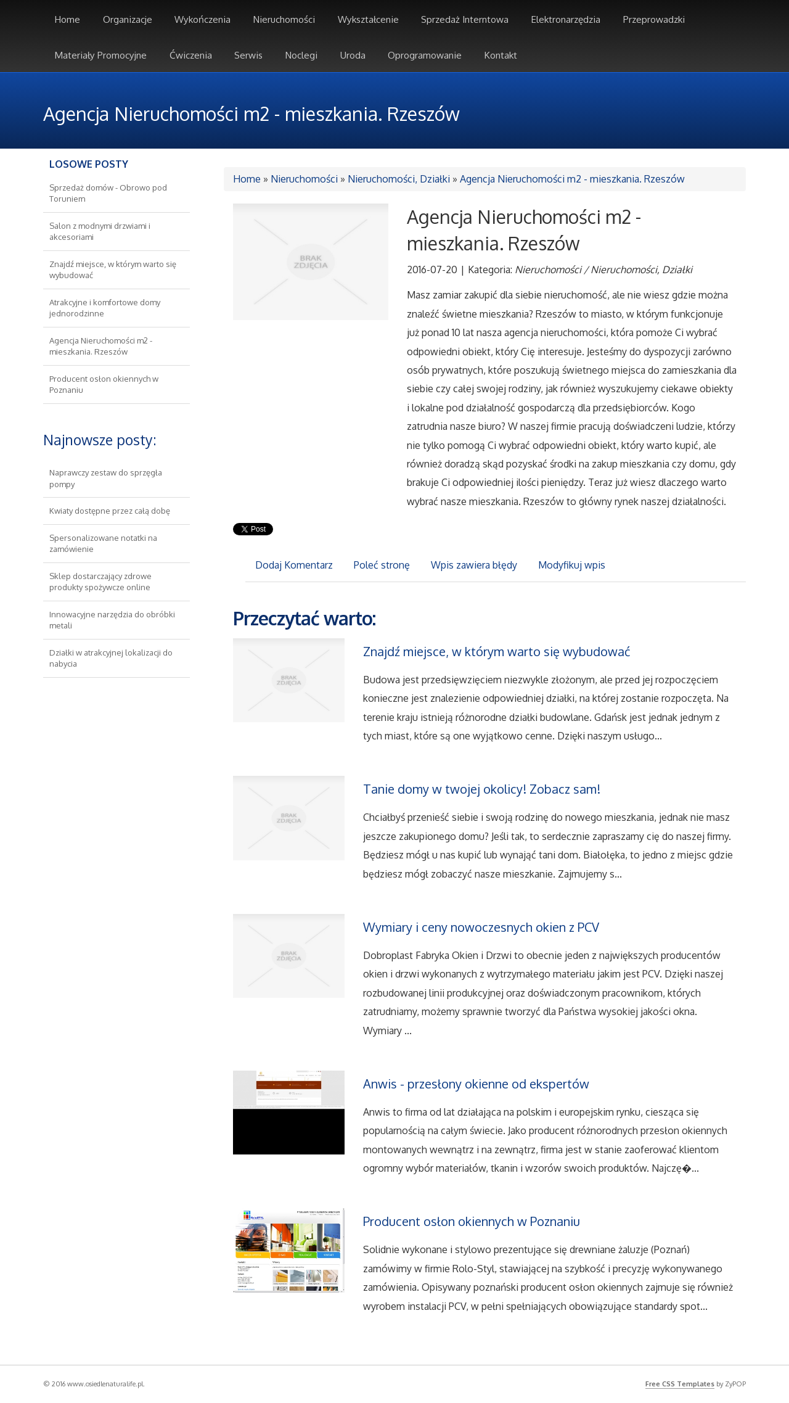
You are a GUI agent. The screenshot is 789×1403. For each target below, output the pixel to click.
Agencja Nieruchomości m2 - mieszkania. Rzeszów (572, 179)
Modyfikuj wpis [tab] (571, 565)
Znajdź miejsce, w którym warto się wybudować (496, 651)
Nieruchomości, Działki (399, 179)
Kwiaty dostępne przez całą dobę (109, 511)
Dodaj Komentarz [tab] (294, 565)
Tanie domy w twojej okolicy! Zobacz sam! (481, 789)
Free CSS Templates (679, 1384)
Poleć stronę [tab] (382, 565)
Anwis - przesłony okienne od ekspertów (476, 1084)
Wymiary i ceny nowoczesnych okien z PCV (481, 927)
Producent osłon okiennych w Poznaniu (471, 1221)
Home (247, 179)
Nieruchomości (304, 179)
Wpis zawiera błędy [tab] (474, 565)
